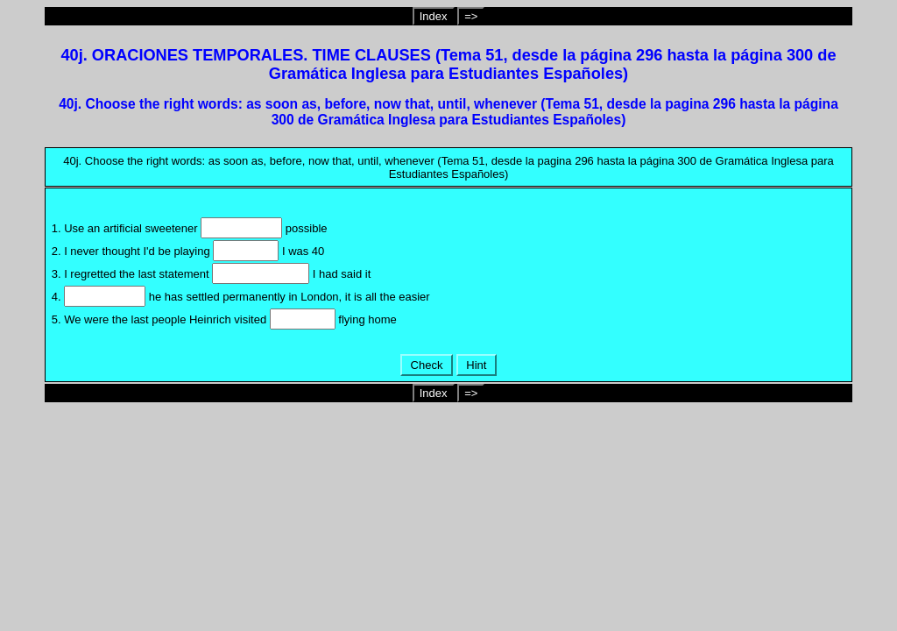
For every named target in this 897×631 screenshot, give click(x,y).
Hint (476, 365)
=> (470, 16)
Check (426, 365)
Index (434, 16)
